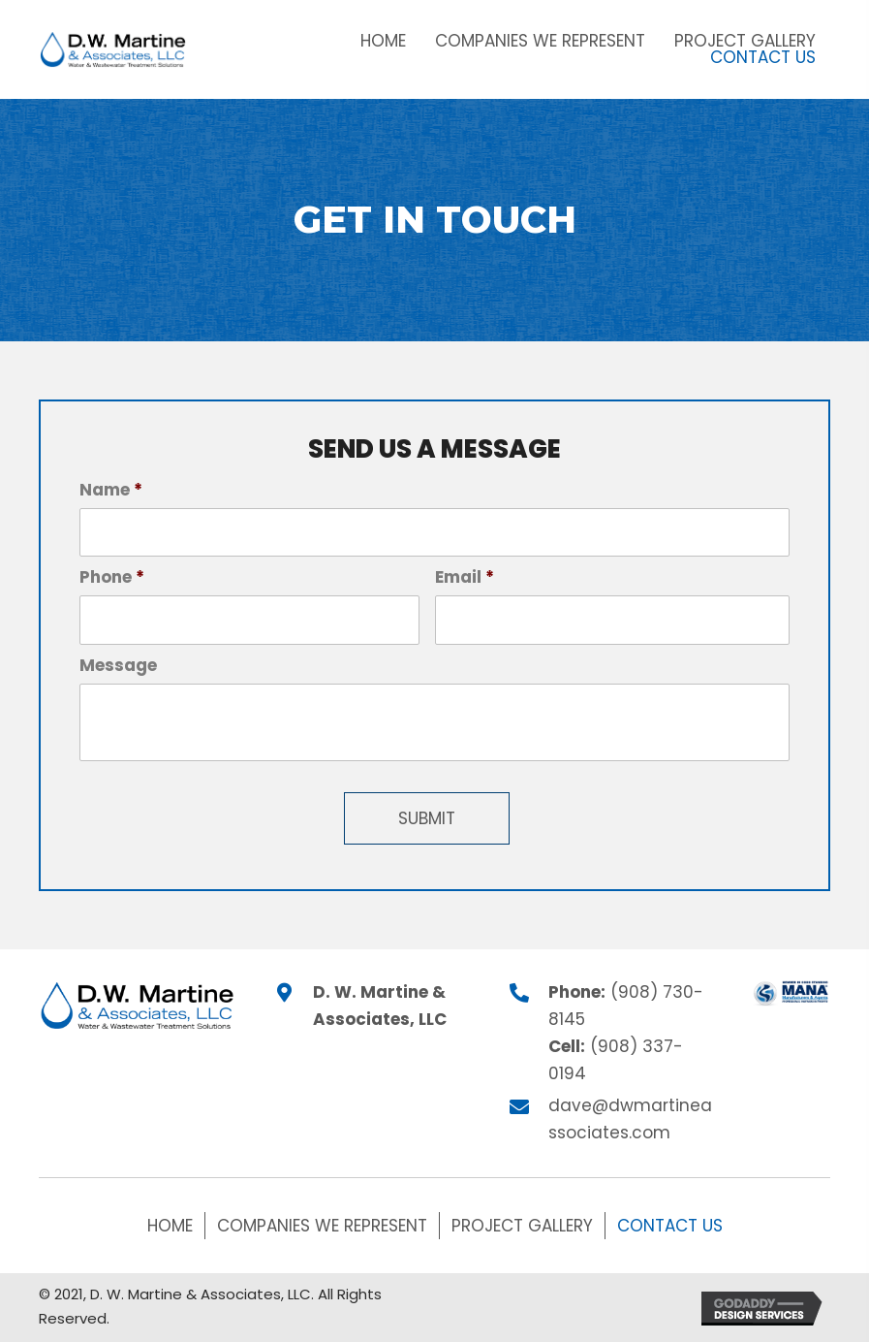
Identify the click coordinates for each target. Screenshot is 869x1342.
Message (118, 665)
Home (170, 1225)
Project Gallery (522, 1225)
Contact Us (670, 1225)
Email (464, 577)
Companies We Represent (322, 1225)
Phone (111, 577)
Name (110, 489)
